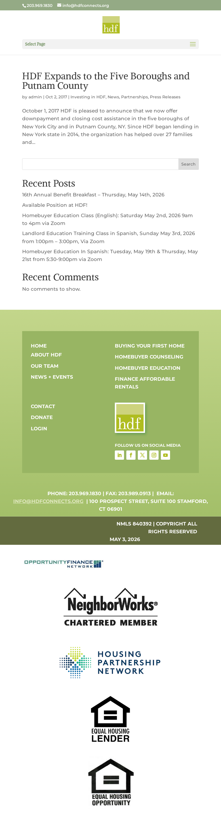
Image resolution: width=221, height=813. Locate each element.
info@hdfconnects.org (48, 501)
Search (188, 164)
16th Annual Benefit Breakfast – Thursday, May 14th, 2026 (93, 195)
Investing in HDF (88, 96)
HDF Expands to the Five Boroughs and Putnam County (106, 80)
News (113, 96)
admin (35, 96)
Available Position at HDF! (54, 205)
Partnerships (134, 96)
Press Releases (165, 96)
